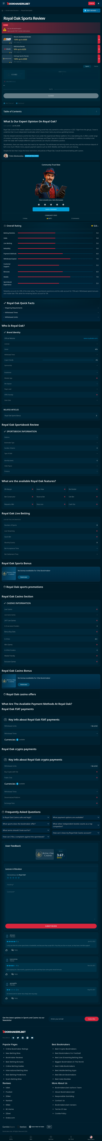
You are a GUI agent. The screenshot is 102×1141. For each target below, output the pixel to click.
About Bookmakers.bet (65, 1092)
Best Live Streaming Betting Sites (69, 1057)
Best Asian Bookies (63, 1079)
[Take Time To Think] (36, 1126)
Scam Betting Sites (14, 1079)
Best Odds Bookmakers (65, 1066)
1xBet (8, 1087)
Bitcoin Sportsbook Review (22, 37)
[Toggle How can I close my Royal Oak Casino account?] (98, 833)
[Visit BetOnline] (99, 49)
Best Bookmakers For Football (68, 1053)
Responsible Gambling (64, 1096)
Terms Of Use (61, 1109)
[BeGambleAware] (9, 1126)
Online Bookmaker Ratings (17, 1049)
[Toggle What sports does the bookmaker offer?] (48, 824)
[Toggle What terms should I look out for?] (48, 830)
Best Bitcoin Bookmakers (65, 1075)
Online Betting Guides (15, 1066)
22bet (8, 1113)
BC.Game (10, 1109)
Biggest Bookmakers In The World (69, 1062)
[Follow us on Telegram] (13, 1038)
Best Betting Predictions (16, 1075)
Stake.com (10, 1118)
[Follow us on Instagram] (27, 1038)
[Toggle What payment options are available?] (98, 817)
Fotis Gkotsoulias (16, 156)
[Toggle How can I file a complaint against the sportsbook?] (48, 837)
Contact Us (60, 1100)
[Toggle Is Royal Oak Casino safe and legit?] (48, 817)
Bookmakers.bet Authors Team (68, 1087)
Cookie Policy (60, 1113)
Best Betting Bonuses (15, 1062)
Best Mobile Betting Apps (65, 1070)
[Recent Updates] (98, 3)
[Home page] (2, 10)
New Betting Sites (13, 1053)
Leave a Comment (51, 209)
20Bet (8, 1096)
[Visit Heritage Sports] (99, 58)
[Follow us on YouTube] (32, 1038)
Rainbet (9, 1100)
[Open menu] (4, 3)
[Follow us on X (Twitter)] (18, 1038)
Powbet (9, 1092)
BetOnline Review (19, 46)
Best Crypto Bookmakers (65, 1049)
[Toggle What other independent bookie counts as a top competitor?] (98, 825)
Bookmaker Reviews (12, 10)
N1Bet (8, 1105)
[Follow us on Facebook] (22, 1038)
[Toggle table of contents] (96, 111)
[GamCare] (22, 1126)
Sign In (91, 3)
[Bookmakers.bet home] (18, 3)
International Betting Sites (17, 1070)
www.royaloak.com (91, 338)
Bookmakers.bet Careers (65, 1105)
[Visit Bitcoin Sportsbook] (99, 39)
